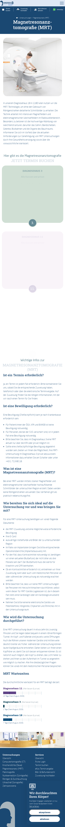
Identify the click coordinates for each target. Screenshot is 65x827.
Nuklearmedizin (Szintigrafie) (15, 775)
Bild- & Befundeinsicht (45, 772)
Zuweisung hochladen (45, 775)
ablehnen (44, 819)
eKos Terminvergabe (44, 768)
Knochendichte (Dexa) (12, 765)
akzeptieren (44, 812)
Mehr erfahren (34, 806)
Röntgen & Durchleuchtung (15, 779)
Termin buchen (41, 765)
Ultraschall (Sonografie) (13, 782)
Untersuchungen (25, 18)
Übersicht (7, 758)
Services (39, 754)
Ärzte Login (40, 761)
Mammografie (9, 772)
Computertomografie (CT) (14, 761)
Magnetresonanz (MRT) (13, 768)
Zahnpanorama (9, 785)
